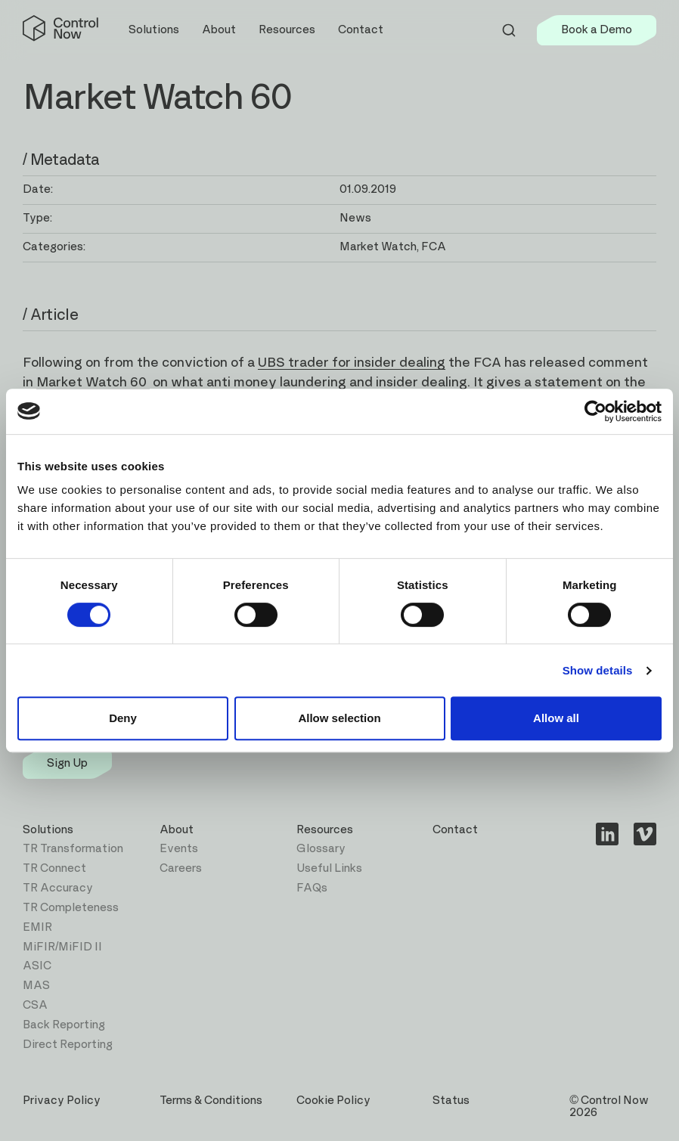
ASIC (37, 966)
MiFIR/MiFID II (62, 947)
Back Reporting (64, 1025)
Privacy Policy (62, 1100)
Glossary (321, 848)
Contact (360, 30)
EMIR (37, 927)
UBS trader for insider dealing (351, 363)
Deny (123, 718)
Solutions (48, 830)
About (177, 830)
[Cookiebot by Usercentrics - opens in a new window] (595, 411)
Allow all (556, 718)
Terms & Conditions (211, 1100)
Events (179, 848)
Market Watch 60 (93, 382)
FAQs (311, 888)
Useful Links (329, 868)
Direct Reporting (68, 1044)
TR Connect (54, 868)
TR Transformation (73, 848)
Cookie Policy (333, 1100)
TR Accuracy (58, 888)
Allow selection (339, 718)
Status (451, 1100)
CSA (35, 1005)
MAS (36, 985)
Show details (598, 670)
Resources (324, 830)
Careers (181, 868)
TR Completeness (71, 907)
